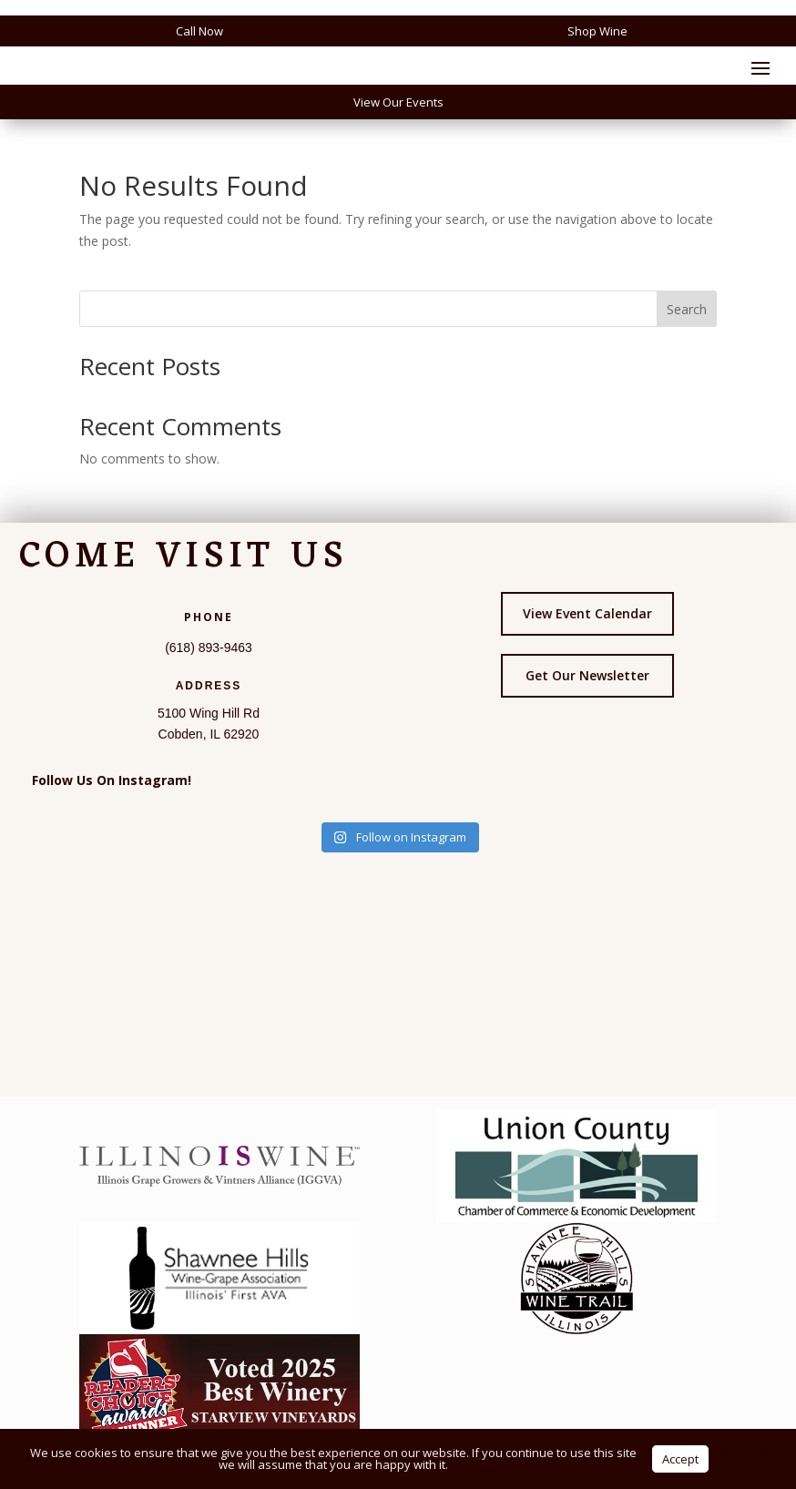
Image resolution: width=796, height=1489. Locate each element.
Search (687, 309)
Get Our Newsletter (587, 675)
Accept (680, 1459)
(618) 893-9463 (208, 647)
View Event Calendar (587, 613)
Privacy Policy (745, 1458)
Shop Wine (597, 31)
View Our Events (398, 102)
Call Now (199, 31)
